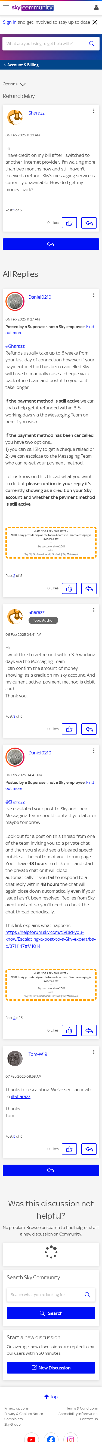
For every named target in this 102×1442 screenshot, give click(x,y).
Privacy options (16, 1408)
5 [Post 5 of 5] (14, 1136)
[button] (94, 110)
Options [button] (10, 84)
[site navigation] (6, 7)
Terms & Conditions (82, 1408)
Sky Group (12, 1424)
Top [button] (54, 1396)
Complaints (13, 1419)
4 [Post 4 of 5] (14, 1018)
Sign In (95, 9)
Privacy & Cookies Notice (23, 1414)
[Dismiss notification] (95, 22)
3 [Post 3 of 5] (14, 716)
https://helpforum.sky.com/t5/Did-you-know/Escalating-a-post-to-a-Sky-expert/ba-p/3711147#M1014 (50, 939)
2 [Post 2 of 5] (14, 576)
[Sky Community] (33, 8)
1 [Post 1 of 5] (14, 210)
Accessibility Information (78, 1414)
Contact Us (89, 1419)
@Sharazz (15, 346)
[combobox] (46, 43)
